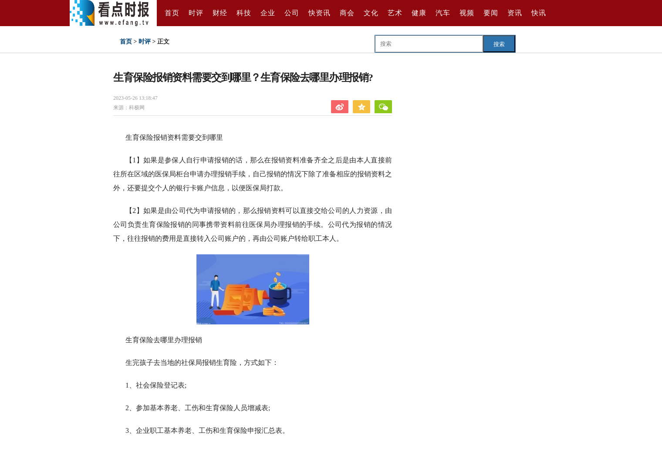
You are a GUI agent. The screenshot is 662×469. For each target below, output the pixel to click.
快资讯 (319, 13)
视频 (466, 13)
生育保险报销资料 (212, 453)
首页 (172, 13)
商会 (347, 13)
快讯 (538, 13)
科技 (243, 13)
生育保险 (169, 453)
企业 (267, 13)
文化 (371, 13)
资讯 (514, 13)
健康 (419, 13)
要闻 (490, 13)
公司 (291, 13)
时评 (196, 13)
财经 (220, 13)
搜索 (499, 44)
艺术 (395, 13)
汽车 (443, 13)
